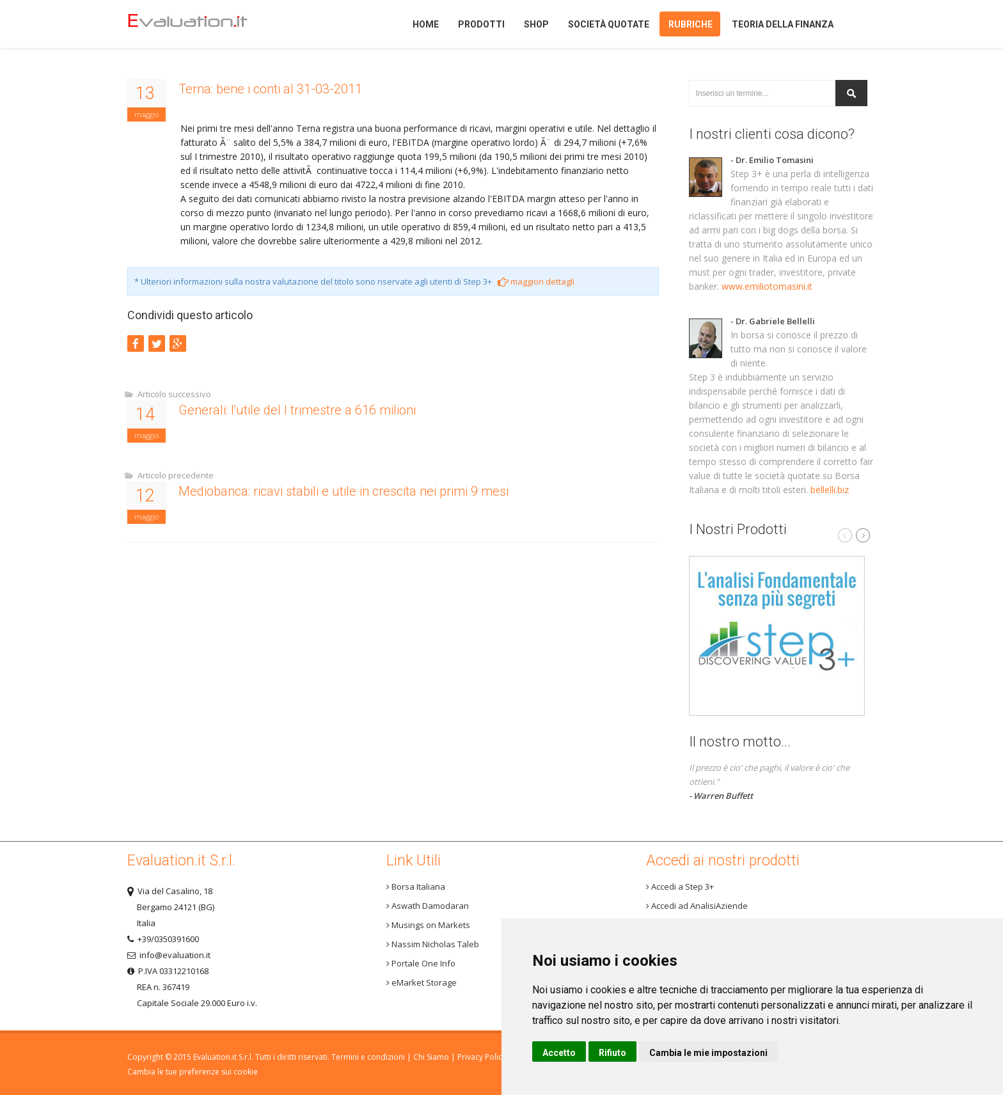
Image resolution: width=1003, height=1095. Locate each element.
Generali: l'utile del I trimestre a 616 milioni (297, 410)
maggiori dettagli (536, 281)
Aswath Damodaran (427, 905)
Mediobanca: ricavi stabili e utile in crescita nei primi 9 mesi (343, 491)
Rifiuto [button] (612, 1053)
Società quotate (608, 24)
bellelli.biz (829, 490)
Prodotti (481, 24)
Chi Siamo (431, 1057)
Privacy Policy (481, 1057)
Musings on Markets (428, 925)
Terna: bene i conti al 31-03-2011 (270, 89)
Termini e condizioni (368, 1057)
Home (209, 24)
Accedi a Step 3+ (680, 886)
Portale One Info (420, 963)
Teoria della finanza (782, 24)
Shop (536, 24)
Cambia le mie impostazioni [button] (708, 1053)
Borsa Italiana (415, 886)
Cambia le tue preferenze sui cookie (192, 1071)
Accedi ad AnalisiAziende (697, 905)
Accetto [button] (559, 1053)
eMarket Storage (421, 982)
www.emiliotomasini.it (767, 286)
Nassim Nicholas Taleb (432, 944)
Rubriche (690, 24)
